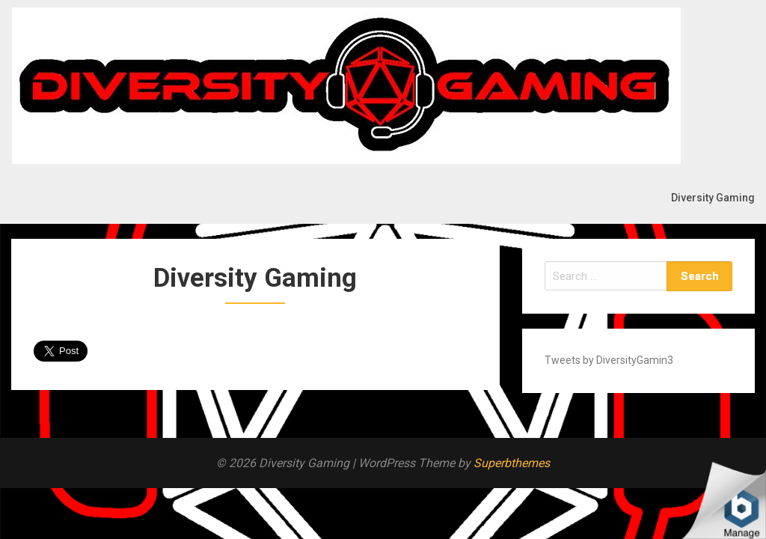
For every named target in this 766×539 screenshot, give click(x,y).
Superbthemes (512, 463)
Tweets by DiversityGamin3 (609, 360)
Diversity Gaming (713, 198)
